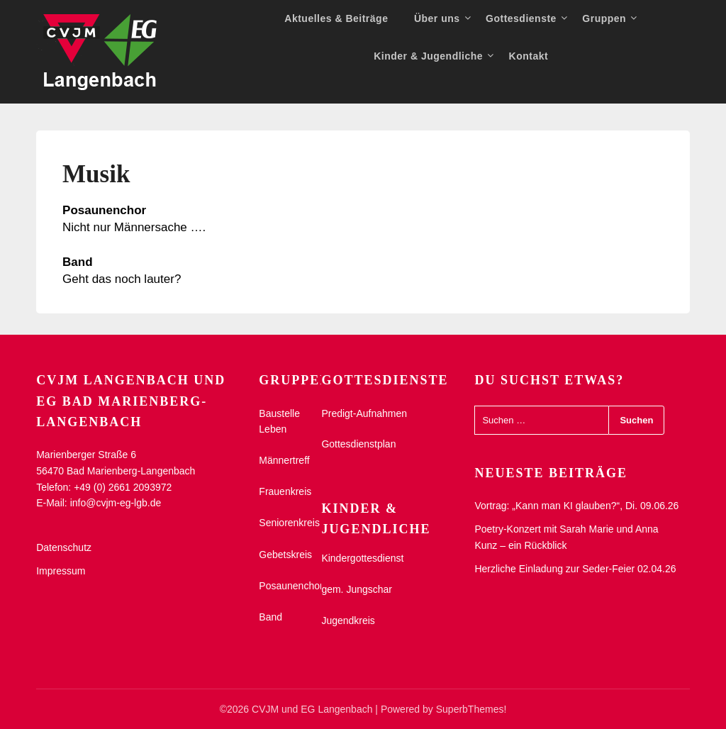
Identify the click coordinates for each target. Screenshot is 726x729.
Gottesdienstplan (358, 444)
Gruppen (604, 18)
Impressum (60, 571)
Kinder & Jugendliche (428, 56)
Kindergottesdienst (362, 558)
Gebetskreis (285, 554)
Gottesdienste (521, 18)
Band (270, 617)
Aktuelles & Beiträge (336, 18)
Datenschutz (63, 547)
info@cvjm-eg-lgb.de (116, 502)
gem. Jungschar (356, 589)
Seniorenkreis (289, 522)
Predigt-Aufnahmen (364, 413)
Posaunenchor (291, 585)
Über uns (437, 18)
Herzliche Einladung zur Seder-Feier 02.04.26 (575, 568)
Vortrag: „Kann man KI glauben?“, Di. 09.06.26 (576, 505)
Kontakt (529, 56)
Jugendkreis (348, 620)
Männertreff (284, 460)
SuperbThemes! (471, 709)
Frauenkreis (285, 491)
